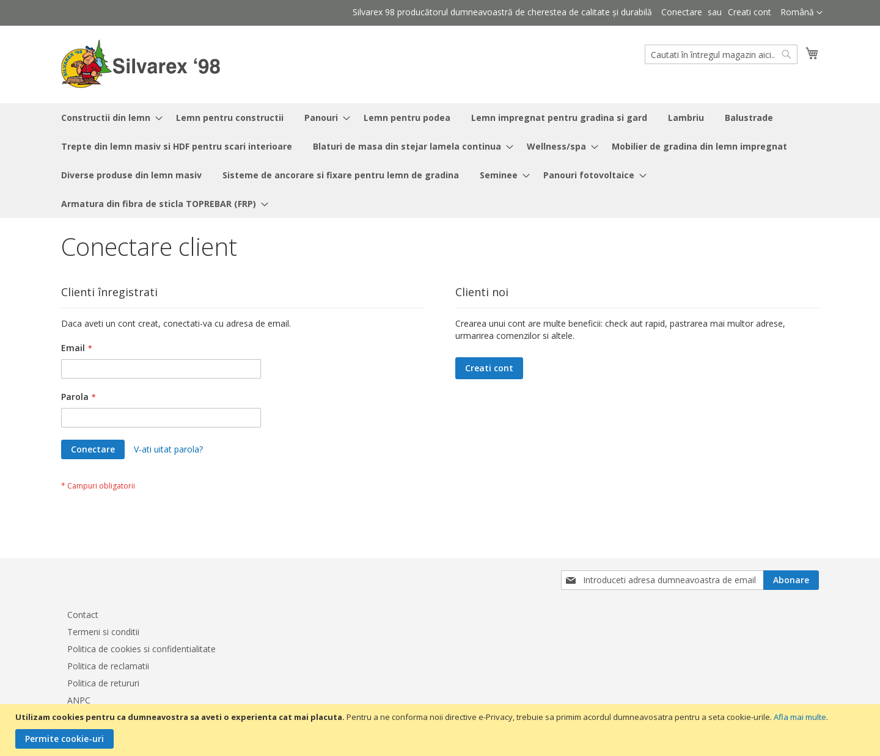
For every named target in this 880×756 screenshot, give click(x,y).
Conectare (681, 12)
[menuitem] (108, 117)
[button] (801, 13)
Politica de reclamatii (108, 666)
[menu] (440, 160)
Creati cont (749, 12)
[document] (441, 730)
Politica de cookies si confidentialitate (141, 649)
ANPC (78, 700)
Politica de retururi (103, 683)
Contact (82, 614)
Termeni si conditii (103, 632)
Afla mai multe (800, 716)
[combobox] (721, 54)
